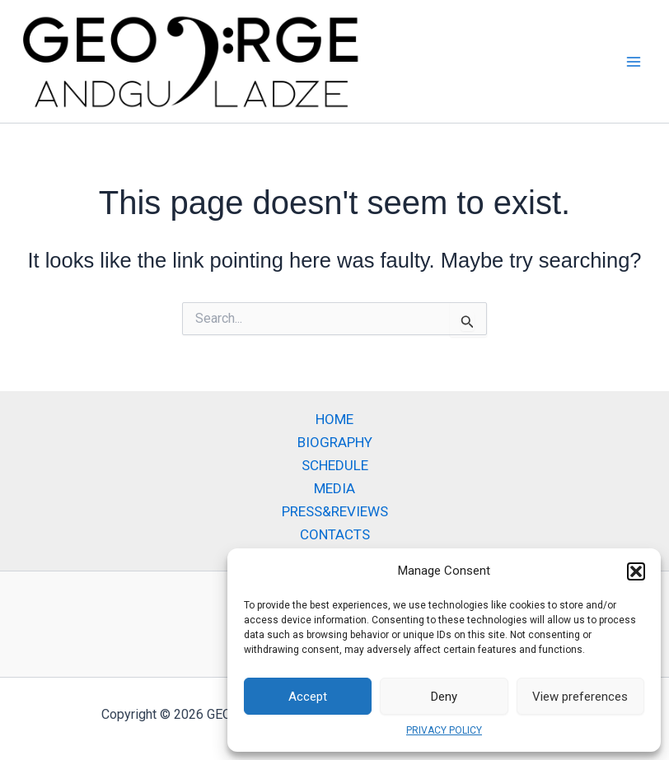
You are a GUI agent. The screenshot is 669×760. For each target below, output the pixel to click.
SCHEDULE (335, 465)
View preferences (580, 696)
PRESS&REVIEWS (335, 511)
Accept (307, 696)
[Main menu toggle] (634, 62)
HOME (334, 419)
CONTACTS (335, 534)
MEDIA (334, 488)
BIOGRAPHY (334, 442)
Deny (444, 696)
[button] (636, 571)
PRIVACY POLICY (444, 730)
